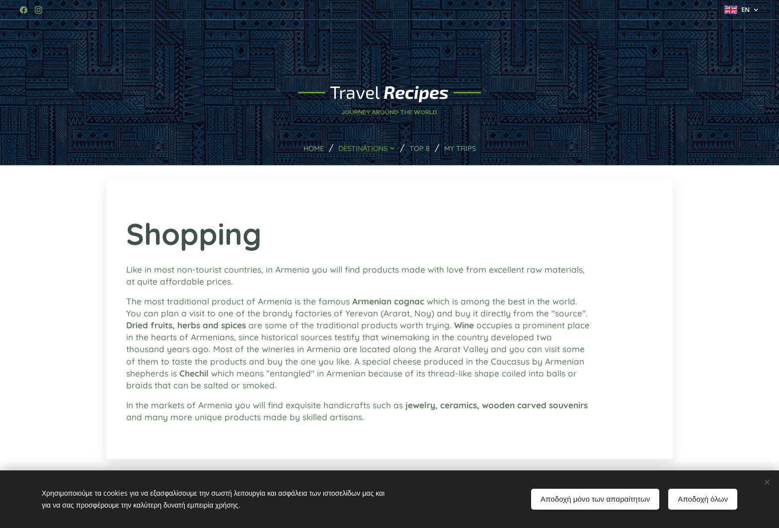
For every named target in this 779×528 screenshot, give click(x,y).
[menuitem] (308, 148)
